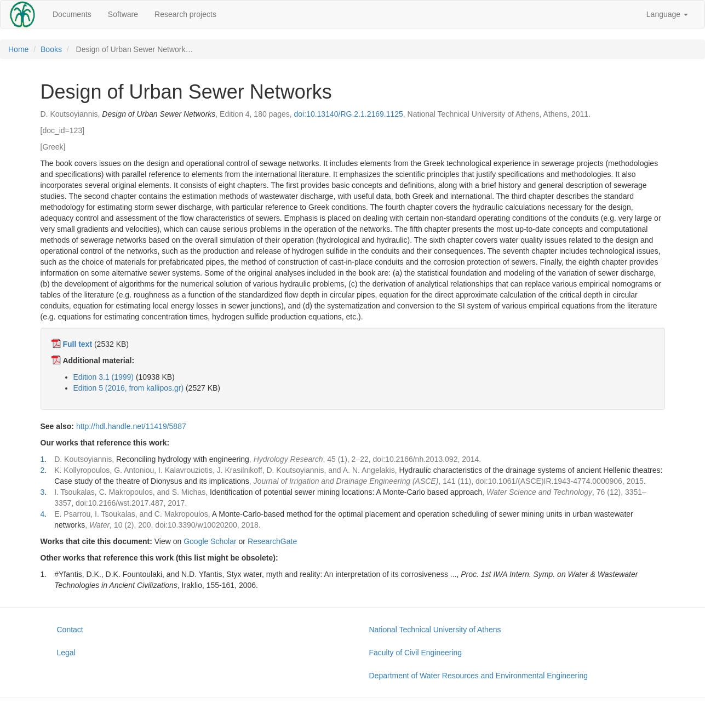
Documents (72, 14)
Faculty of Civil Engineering (415, 652)
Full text (77, 344)
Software (123, 14)
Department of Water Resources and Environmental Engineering (478, 675)
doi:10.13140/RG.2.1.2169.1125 (348, 114)
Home (18, 49)
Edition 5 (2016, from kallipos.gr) (128, 388)
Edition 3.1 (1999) (103, 377)
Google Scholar (210, 541)
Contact (70, 629)
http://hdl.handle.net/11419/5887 (131, 426)
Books (51, 49)
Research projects (185, 14)
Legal (66, 652)
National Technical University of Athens (435, 629)
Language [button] (667, 14)
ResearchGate (272, 541)
